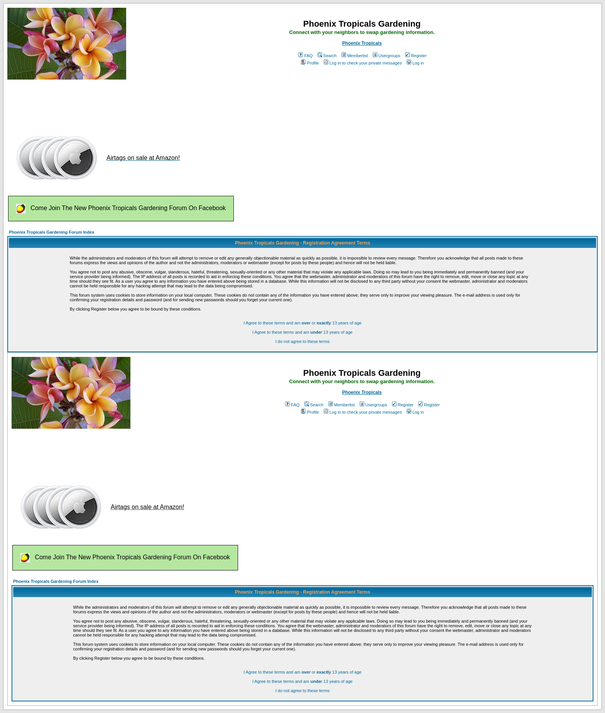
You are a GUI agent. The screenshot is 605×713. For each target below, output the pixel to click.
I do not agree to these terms (302, 341)
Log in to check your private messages (363, 63)
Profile (310, 63)
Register (416, 55)
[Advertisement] (147, 103)
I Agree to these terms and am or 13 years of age (302, 323)
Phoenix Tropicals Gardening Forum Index (51, 232)
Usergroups (387, 55)
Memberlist (354, 55)
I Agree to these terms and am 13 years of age (302, 332)
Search (327, 55)
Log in (415, 63)
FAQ (305, 55)
